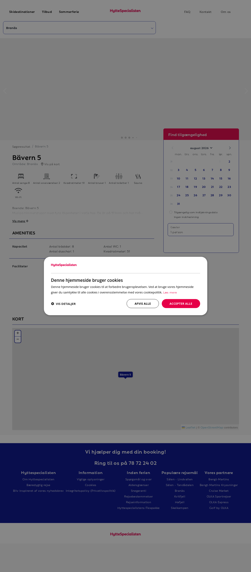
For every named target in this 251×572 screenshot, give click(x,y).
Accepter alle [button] (181, 303)
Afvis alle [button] (143, 303)
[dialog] (125, 286)
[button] (63, 303)
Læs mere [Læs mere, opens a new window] (170, 292)
